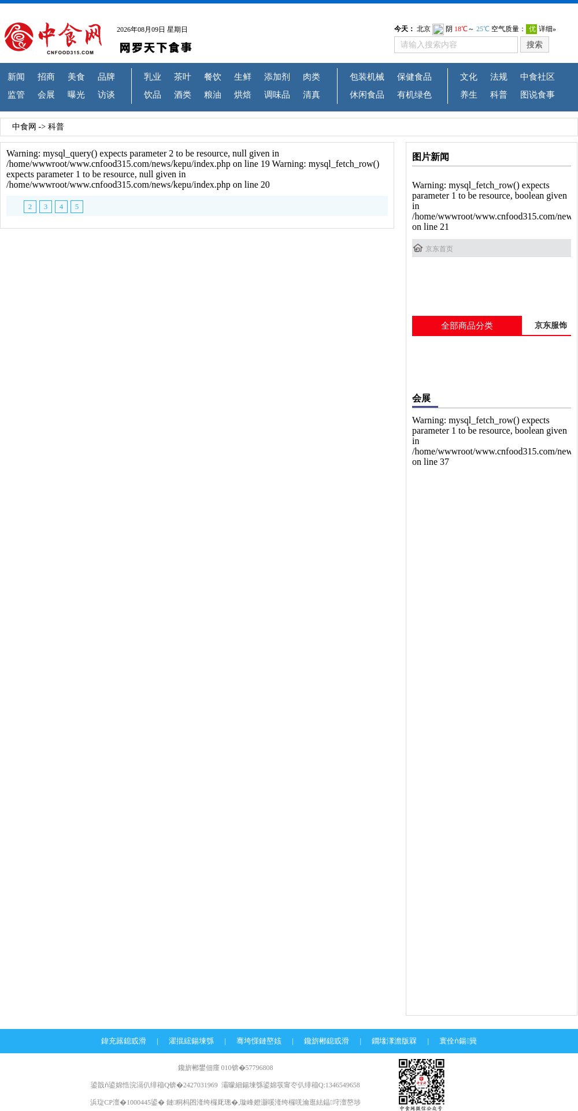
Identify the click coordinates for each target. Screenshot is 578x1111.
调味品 (277, 94)
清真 (311, 94)
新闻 (16, 76)
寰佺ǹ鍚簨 (458, 1041)
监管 (16, 94)
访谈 (106, 94)
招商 (46, 76)
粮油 (212, 94)
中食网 (24, 126)
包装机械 (367, 76)
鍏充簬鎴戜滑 (123, 1041)
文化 (468, 76)
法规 (498, 76)
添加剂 (277, 76)
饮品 (152, 94)
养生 (468, 94)
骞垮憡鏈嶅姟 (258, 1041)
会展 (46, 94)
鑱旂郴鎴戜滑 (326, 1041)
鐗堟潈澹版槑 (394, 1041)
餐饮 (212, 76)
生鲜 (242, 76)
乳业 (152, 76)
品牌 (106, 76)
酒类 (182, 94)
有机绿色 (414, 94)
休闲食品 (367, 94)
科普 (498, 94)
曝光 (76, 94)
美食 (76, 76)
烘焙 (242, 94)
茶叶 (182, 76)
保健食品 (414, 76)
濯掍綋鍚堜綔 (191, 1041)
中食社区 (537, 76)
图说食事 (537, 94)
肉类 (311, 76)
